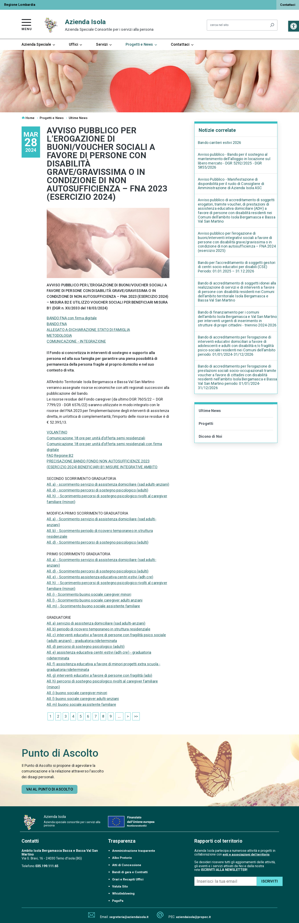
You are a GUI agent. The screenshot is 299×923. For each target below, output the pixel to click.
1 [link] (50, 716)
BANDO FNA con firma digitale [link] (72, 318)
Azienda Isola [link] (109, 25)
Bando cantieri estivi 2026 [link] (219, 142)
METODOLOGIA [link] (59, 335)
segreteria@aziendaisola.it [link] (128, 917)
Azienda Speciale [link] (39, 44)
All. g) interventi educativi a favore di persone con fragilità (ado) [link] (99, 675)
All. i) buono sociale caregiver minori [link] (77, 693)
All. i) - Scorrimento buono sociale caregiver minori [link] (89, 594)
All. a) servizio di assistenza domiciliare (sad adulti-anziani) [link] (96, 623)
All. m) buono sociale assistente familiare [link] (81, 704)
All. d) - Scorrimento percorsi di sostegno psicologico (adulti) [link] (97, 542)
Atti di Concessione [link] (126, 865)
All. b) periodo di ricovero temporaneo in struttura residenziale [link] (98, 629)
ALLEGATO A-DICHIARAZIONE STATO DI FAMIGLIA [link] (88, 329)
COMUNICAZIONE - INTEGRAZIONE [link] (76, 341)
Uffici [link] (76, 44)
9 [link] (111, 716)
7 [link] (95, 716)
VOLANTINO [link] (57, 432)
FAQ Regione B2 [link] (60, 455)
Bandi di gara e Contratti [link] (130, 872)
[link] (293, 26)
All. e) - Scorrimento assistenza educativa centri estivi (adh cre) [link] (100, 577)
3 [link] (66, 716)
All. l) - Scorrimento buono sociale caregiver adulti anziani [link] (94, 600)
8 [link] (103, 716)
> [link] (128, 716)
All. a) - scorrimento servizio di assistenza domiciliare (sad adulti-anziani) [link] (108, 484)
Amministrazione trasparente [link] (133, 851)
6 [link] (88, 716)
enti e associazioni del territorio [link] (246, 854)
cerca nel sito (219, 25)
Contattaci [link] (287, 5)
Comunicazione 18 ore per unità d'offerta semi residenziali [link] (96, 438)
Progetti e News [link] (142, 44)
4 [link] (73, 716)
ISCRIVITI (269, 881)
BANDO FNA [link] (57, 324)
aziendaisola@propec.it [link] (193, 917)
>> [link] (136, 716)
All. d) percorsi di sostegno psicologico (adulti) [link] (86, 646)
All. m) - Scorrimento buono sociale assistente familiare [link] (93, 606)
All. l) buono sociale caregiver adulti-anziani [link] (83, 698)
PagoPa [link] (117, 901)
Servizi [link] (104, 44)
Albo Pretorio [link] (122, 858)
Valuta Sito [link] (120, 886)
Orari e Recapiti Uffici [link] (127, 879)
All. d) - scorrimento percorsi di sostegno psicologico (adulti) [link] (97, 490)
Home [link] (28, 118)
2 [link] (58, 716)
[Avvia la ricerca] (272, 25)
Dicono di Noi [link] (210, 436)
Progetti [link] (206, 423)
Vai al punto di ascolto (49, 789)
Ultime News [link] (78, 118)
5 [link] (81, 716)
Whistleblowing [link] (123, 893)
